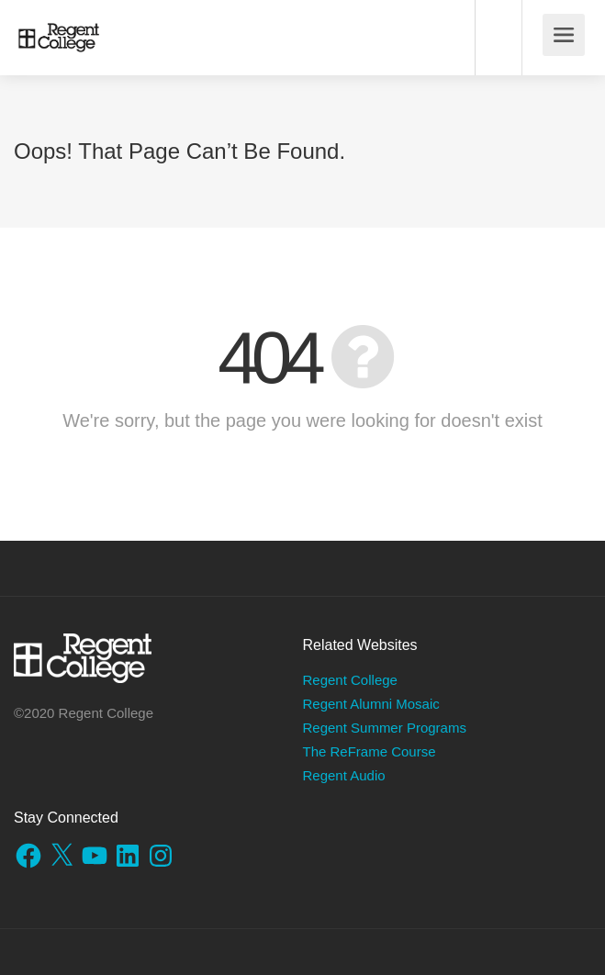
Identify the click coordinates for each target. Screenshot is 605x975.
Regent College (350, 680)
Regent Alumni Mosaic (371, 704)
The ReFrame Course (369, 751)
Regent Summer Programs (384, 727)
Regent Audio (344, 775)
